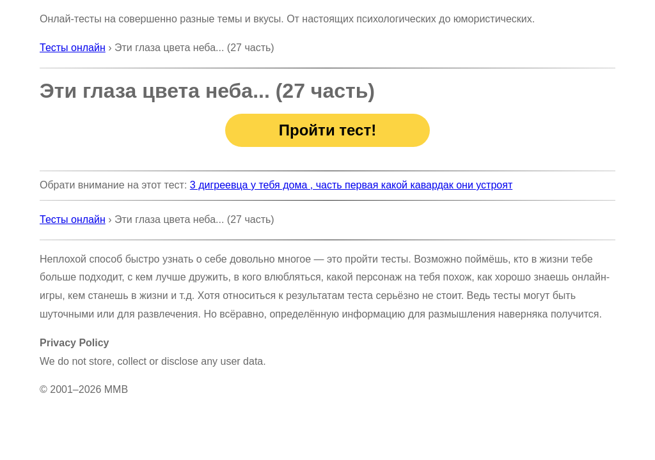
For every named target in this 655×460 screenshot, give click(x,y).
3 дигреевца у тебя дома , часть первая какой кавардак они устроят (351, 185)
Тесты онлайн (73, 47)
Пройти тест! (327, 130)
